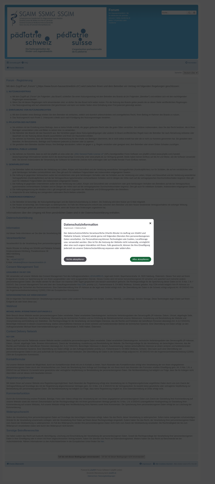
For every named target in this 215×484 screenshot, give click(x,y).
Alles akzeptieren (141, 259)
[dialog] (107, 242)
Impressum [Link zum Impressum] (68, 227)
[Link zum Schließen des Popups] (150, 223)
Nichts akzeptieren (75, 259)
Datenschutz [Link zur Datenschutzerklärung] (80, 227)
